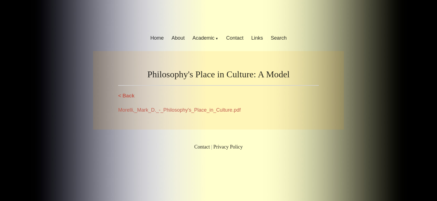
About (177, 38)
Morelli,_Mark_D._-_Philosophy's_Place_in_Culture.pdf (179, 110)
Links (257, 38)
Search (279, 38)
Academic (203, 38)
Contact (234, 38)
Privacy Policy (228, 147)
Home (157, 38)
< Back (126, 96)
